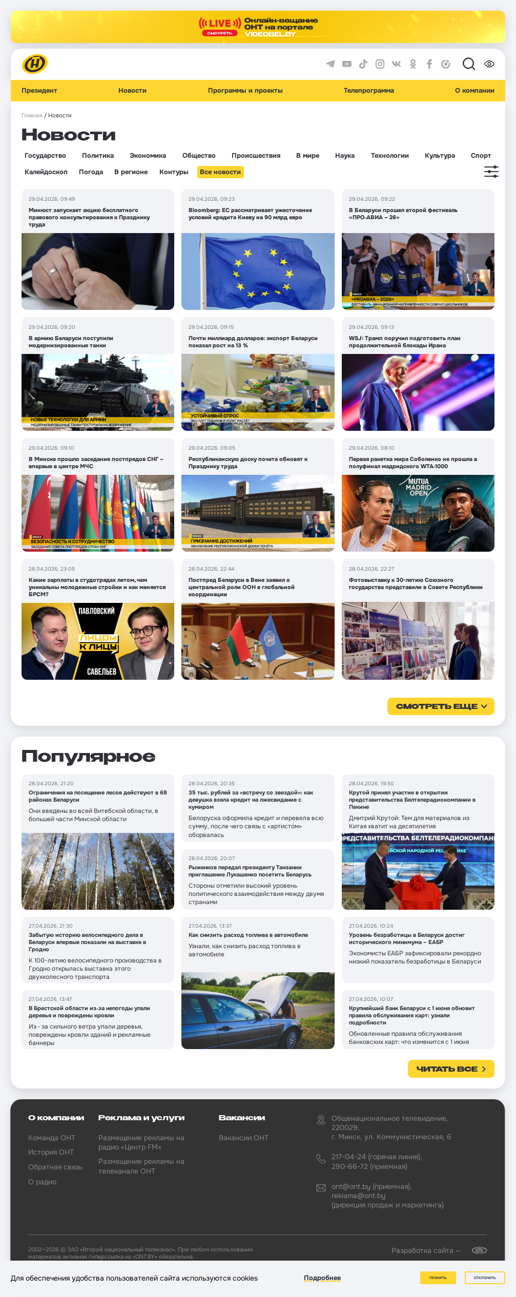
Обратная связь (55, 1167)
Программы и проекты (245, 90)
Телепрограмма (369, 90)
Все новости (220, 172)
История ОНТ (51, 1152)
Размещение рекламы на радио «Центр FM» (141, 1142)
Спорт (481, 156)
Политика (98, 156)
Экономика (148, 156)
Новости (132, 90)
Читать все (447, 1069)
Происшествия (256, 156)
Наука (345, 156)
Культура (440, 156)
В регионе (131, 172)
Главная (32, 115)
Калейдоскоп (46, 172)
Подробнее (322, 1278)
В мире (307, 156)
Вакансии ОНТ (244, 1137)
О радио (42, 1181)
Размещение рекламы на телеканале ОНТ (141, 1166)
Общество (199, 156)
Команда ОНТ (51, 1137)
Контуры (174, 172)
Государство (45, 156)
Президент (39, 90)
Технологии (390, 156)
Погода (91, 172)
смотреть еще (437, 706)
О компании (474, 90)
